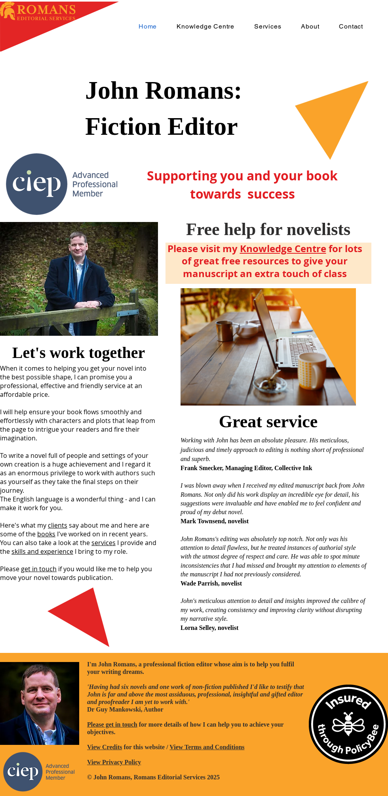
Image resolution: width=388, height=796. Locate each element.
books (46, 534)
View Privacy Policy (114, 762)
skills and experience (42, 551)
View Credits (104, 747)
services (103, 542)
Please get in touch (112, 724)
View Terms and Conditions (206, 747)
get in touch (39, 568)
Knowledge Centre (283, 248)
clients (57, 525)
